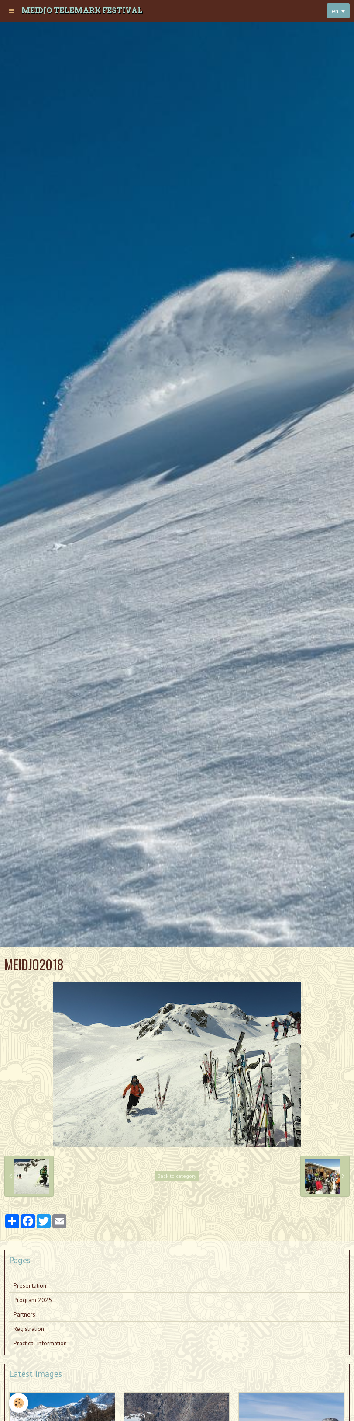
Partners (24, 1314)
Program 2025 (33, 1300)
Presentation (30, 1285)
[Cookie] (18, 1403)
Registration (29, 1329)
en (335, 11)
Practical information (40, 1343)
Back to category (177, 1176)
